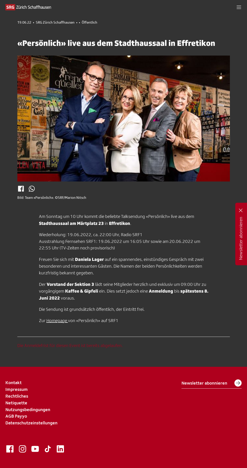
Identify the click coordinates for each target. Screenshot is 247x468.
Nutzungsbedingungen (27, 409)
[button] (239, 7)
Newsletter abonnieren (211, 383)
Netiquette (16, 402)
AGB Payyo (16, 416)
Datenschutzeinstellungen (31, 422)
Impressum (16, 389)
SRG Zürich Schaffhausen (55, 22)
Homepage (57, 320)
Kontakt (13, 382)
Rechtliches (16, 396)
